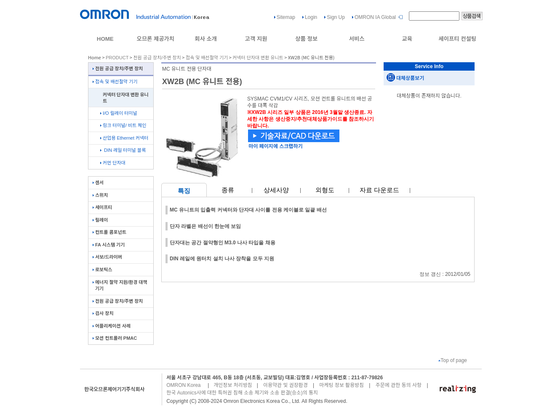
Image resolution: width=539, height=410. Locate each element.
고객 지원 (256, 39)
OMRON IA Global (375, 17)
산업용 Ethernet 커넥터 (124, 137)
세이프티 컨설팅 (457, 39)
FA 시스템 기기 (109, 244)
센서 (98, 182)
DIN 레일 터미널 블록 (123, 150)
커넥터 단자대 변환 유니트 (257, 57)
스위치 (100, 195)
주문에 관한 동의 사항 (399, 385)
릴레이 (100, 219)
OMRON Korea (183, 385)
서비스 (357, 39)
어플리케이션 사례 (112, 325)
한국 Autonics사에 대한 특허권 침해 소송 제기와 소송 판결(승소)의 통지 (242, 393)
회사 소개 (206, 39)
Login (311, 17)
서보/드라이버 (107, 256)
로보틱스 (102, 269)
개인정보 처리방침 (232, 385)
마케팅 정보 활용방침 (341, 385)
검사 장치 (103, 313)
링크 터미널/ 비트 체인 (123, 125)
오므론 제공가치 (155, 39)
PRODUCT (117, 57)
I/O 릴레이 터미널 (118, 113)
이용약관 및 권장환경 (285, 385)
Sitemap (286, 17)
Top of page (452, 360)
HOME (105, 39)
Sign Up (336, 17)
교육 (407, 39)
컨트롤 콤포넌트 (109, 232)
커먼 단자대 (112, 162)
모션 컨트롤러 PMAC (115, 338)
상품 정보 (306, 39)
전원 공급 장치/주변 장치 (157, 57)
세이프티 (102, 207)
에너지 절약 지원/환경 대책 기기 (120, 285)
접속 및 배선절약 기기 (207, 57)
